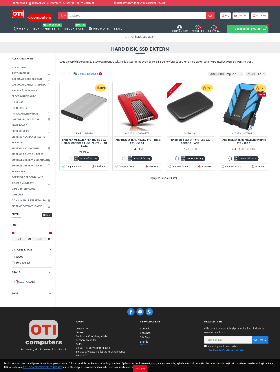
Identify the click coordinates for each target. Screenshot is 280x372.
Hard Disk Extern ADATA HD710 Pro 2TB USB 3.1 (243, 141)
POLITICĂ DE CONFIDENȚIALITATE (42, 367)
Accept (141, 368)
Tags (15, 293)
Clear (48, 215)
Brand (16, 272)
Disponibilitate (22, 249)
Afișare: (253, 74)
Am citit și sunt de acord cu (224, 348)
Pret (15, 224)
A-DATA (129, 133)
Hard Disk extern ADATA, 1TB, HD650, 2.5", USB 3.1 (137, 141)
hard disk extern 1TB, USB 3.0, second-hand (190, 141)
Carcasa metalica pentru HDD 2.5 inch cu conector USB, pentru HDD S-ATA (84, 143)
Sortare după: (214, 74)
